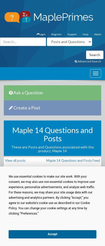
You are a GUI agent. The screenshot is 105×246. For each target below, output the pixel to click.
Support (72, 34)
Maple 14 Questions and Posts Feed (73, 160)
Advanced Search (88, 61)
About (97, 34)
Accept (52, 234)
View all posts (15, 160)
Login (41, 34)
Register (56, 34)
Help (85, 34)
